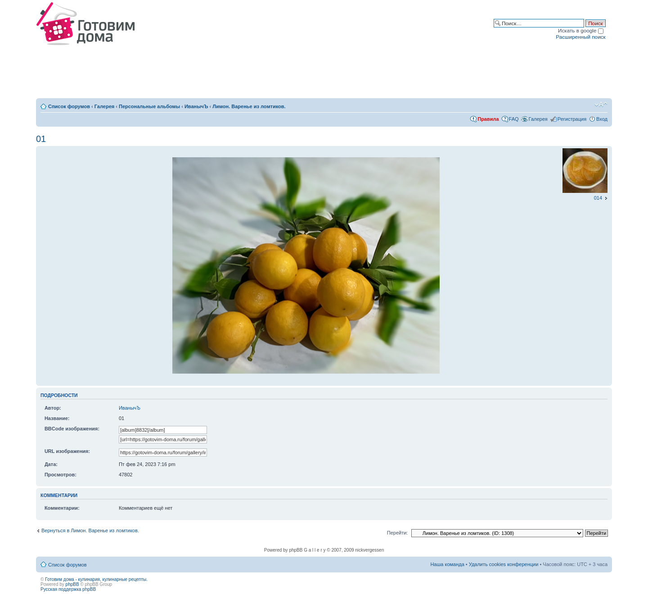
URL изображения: (67, 451)
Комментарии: (62, 508)
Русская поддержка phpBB (68, 589)
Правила (488, 119)
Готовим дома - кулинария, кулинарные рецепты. (96, 579)
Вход (602, 119)
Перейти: (397, 532)
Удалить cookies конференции (504, 564)
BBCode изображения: (72, 428)
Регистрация (572, 119)
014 (598, 198)
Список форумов (69, 106)
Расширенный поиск (580, 37)
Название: (57, 418)
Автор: (53, 408)
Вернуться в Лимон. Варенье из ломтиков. (90, 530)
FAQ (514, 119)
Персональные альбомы (149, 106)
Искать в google (580, 30)
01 (41, 139)
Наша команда (447, 564)
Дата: (51, 464)
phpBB (72, 584)
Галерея (104, 106)
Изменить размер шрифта (601, 105)
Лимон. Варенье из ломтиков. (248, 106)
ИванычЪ (196, 106)
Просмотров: (60, 474)
